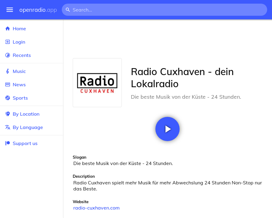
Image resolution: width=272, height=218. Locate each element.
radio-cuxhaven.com (96, 208)
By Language (31, 127)
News (31, 84)
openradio (38, 9)
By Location (31, 114)
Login (31, 41)
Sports (31, 97)
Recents (31, 55)
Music (31, 71)
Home (31, 28)
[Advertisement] (167, 39)
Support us (21, 143)
